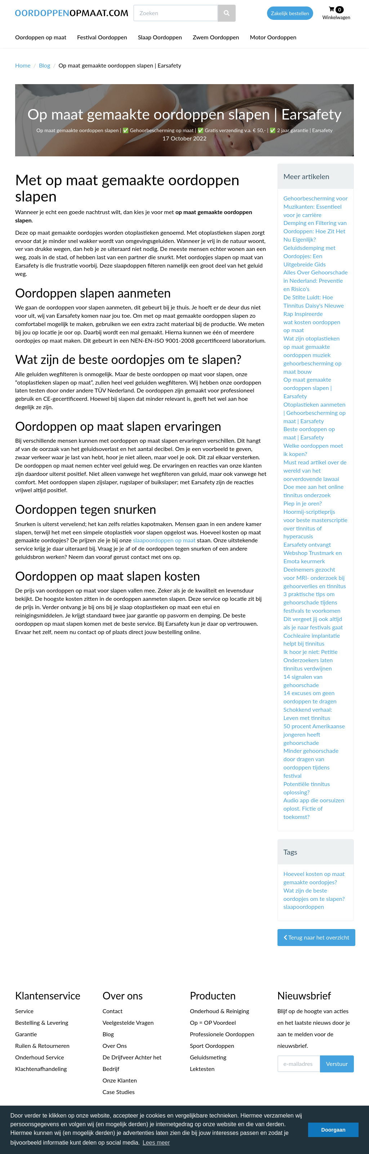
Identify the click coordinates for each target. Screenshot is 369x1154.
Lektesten (202, 1068)
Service (24, 1010)
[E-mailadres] (298, 1063)
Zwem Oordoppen (216, 50)
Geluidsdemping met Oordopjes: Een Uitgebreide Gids (309, 256)
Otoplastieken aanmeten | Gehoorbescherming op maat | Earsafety (315, 412)
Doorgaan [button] (333, 1130)
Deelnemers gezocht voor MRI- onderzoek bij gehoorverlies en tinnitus (315, 577)
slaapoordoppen (304, 906)
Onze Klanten (120, 1080)
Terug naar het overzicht (317, 937)
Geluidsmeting (208, 1057)
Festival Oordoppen (102, 50)
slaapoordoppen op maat (164, 540)
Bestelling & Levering (41, 1022)
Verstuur (337, 1063)
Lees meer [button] (156, 1143)
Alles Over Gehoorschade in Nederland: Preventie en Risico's (316, 280)
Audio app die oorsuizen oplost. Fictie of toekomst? (314, 808)
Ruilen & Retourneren (42, 1045)
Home (23, 65)
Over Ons (115, 1045)
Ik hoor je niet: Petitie (311, 651)
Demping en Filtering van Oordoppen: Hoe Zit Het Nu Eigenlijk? (315, 231)
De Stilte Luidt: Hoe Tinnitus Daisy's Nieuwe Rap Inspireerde (314, 305)
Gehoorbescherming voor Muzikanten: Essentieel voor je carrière (316, 206)
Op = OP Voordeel (213, 1022)
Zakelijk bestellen (290, 26)
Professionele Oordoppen (222, 1034)
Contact (113, 1010)
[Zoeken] (227, 26)
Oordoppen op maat (40, 50)
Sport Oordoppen (212, 1045)
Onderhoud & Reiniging (219, 1010)
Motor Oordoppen (273, 50)
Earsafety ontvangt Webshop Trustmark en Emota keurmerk (313, 552)
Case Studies (119, 1091)
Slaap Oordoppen (160, 50)
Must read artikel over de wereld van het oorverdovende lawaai (315, 470)
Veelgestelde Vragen (128, 1022)
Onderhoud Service (39, 1057)
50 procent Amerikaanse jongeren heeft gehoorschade (314, 734)
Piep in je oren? (303, 503)
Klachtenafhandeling (41, 1068)
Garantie (26, 1034)
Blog (44, 65)
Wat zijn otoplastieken (312, 338)
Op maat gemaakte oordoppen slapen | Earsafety (308, 387)
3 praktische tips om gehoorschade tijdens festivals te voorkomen (312, 602)
